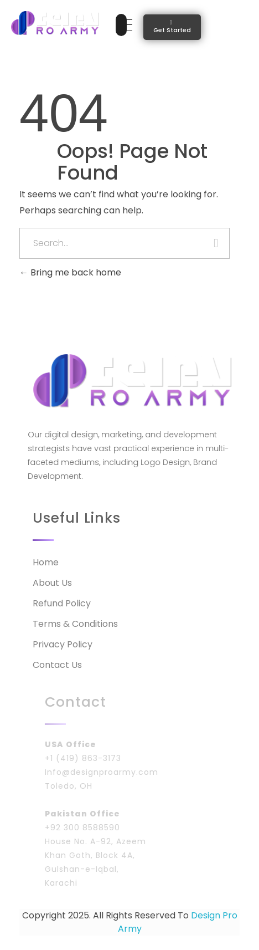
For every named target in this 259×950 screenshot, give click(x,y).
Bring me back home (70, 272)
